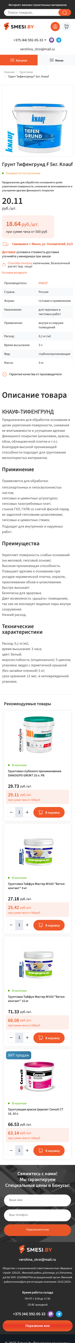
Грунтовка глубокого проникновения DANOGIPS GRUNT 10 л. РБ (34, 773)
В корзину (52, 812)
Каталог (22, 60)
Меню (59, 60)
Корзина (66, 26)
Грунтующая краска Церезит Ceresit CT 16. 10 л (35, 1111)
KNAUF (43, 283)
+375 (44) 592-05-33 (29, 1314)
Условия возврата (14, 272)
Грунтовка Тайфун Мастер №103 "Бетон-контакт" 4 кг (36, 886)
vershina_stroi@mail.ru (37, 49)
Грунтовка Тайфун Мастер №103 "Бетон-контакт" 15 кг (36, 999)
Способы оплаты (20, 263)
